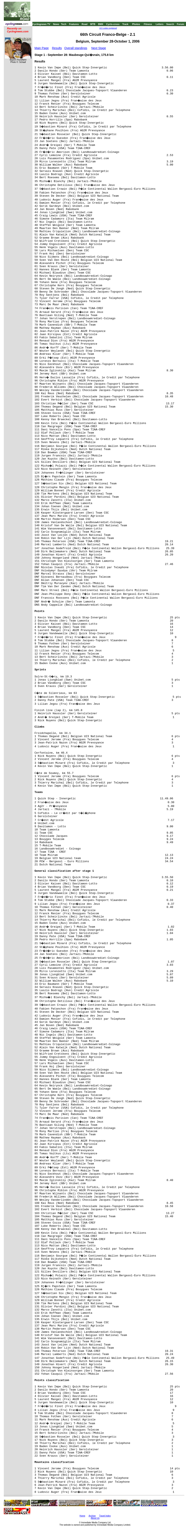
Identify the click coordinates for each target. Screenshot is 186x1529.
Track (125, 24)
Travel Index (105, 1516)
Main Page (41, 48)
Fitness (148, 24)
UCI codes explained (108, 28)
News (56, 24)
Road (85, 24)
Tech (63, 24)
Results (57, 48)
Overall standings (75, 48)
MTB (92, 24)
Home (82, 1516)
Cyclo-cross (113, 24)
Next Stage (98, 48)
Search (170, 24)
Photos (136, 24)
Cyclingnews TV (41, 24)
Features (74, 24)
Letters (160, 24)
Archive (92, 1516)
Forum (180, 24)
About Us (95, 1518)
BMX (100, 24)
